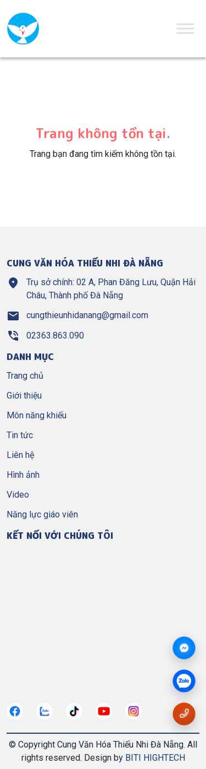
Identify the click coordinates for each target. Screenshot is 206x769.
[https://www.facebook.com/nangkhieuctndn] (15, 711)
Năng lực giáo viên (42, 514)
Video (18, 494)
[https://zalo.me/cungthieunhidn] (44, 711)
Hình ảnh (23, 475)
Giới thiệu (24, 395)
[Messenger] (184, 648)
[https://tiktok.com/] (74, 711)
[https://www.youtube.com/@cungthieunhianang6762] (104, 711)
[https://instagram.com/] (133, 711)
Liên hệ (20, 455)
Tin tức (20, 435)
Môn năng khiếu (36, 415)
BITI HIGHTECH (155, 757)
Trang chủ (25, 375)
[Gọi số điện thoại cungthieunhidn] (184, 713)
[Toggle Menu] (185, 28)
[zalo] (184, 681)
